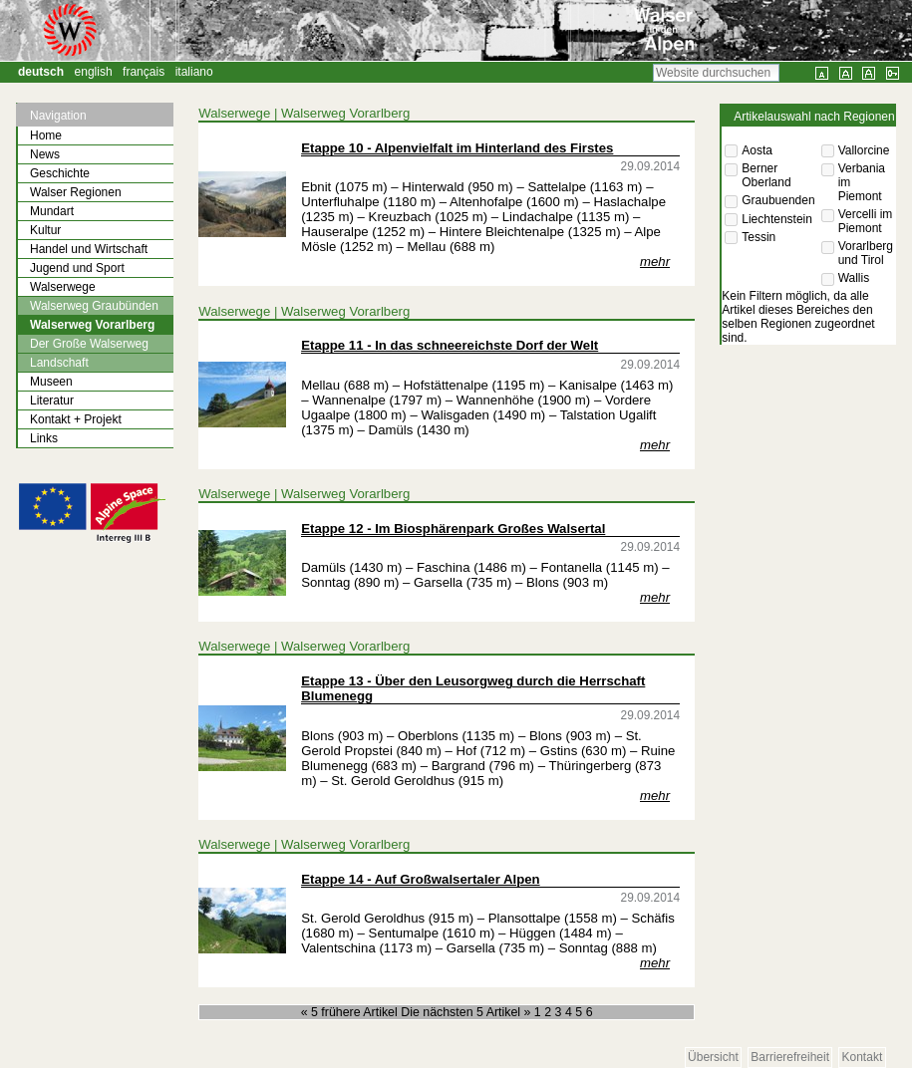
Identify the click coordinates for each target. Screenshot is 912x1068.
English (94, 72)
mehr (655, 261)
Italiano (194, 72)
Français (143, 72)
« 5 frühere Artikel (351, 1012)
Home (46, 135)
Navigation (58, 116)
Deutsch (41, 72)
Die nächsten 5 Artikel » (467, 1012)
